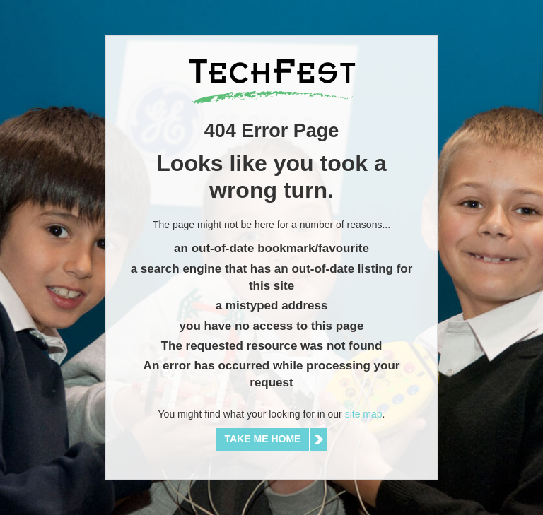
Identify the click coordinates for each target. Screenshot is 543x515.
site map (364, 414)
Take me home (263, 438)
